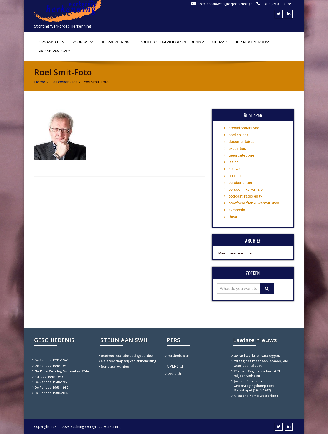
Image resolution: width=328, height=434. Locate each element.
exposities (237, 148)
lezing (233, 162)
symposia (236, 210)
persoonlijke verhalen (246, 189)
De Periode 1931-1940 (51, 360)
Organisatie (52, 42)
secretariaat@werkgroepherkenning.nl (225, 4)
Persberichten (178, 355)
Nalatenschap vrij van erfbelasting (128, 361)
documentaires (241, 141)
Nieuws (220, 42)
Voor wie (82, 42)
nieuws (234, 169)
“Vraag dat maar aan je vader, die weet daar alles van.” (261, 363)
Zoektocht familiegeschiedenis (172, 42)
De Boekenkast (64, 81)
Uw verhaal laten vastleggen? (257, 355)
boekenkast (238, 134)
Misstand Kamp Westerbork (256, 395)
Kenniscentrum (252, 42)
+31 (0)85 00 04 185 (277, 4)
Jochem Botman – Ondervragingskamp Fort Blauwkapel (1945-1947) (254, 385)
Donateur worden (115, 366)
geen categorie (241, 155)
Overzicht (175, 373)
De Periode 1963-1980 (51, 387)
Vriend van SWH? (54, 51)
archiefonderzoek (243, 128)
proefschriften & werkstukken (253, 203)
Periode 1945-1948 (49, 376)
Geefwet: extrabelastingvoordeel (127, 355)
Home (39, 81)
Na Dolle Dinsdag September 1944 (62, 371)
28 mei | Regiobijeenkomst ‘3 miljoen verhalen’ (257, 373)
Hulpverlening (115, 42)
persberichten (240, 182)
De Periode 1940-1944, (52, 365)
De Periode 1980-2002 (51, 393)
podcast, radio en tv (245, 196)
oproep (234, 175)
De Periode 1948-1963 (51, 382)
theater (234, 216)
